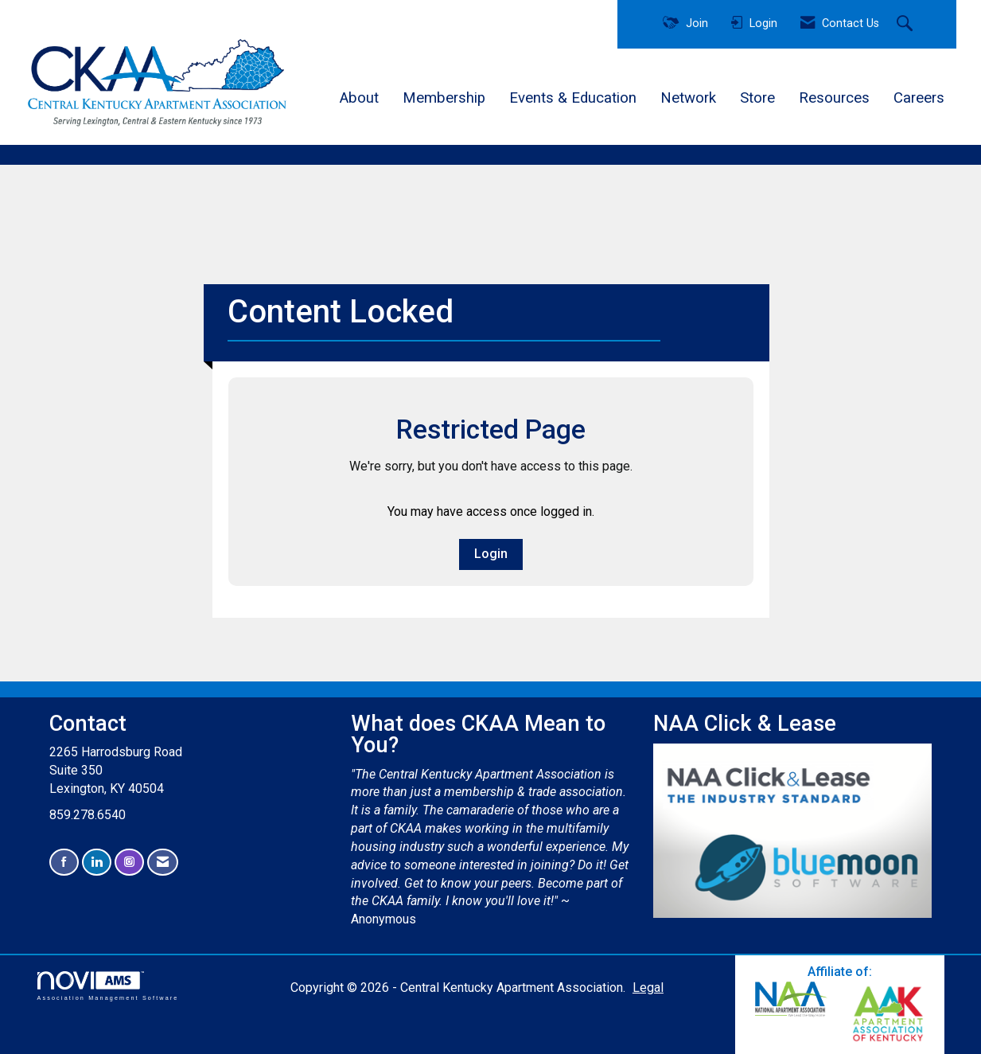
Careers (918, 98)
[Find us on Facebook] (64, 862)
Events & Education (572, 98)
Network (688, 98)
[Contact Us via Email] (162, 862)
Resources (834, 98)
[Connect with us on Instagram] (129, 862)
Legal (648, 987)
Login (491, 553)
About (359, 98)
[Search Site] (907, 24)
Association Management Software (108, 986)
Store (757, 98)
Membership (444, 98)
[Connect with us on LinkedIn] (96, 862)
